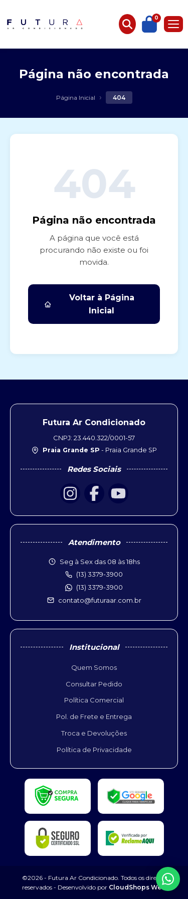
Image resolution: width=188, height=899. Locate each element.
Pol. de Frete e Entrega (94, 716)
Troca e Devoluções (94, 733)
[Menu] (173, 24)
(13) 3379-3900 (99, 587)
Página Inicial (75, 97)
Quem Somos (94, 667)
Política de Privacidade (94, 750)
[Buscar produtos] (127, 24)
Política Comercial (94, 700)
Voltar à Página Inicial (89, 304)
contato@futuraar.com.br (99, 600)
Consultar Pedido (94, 684)
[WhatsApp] (168, 879)
